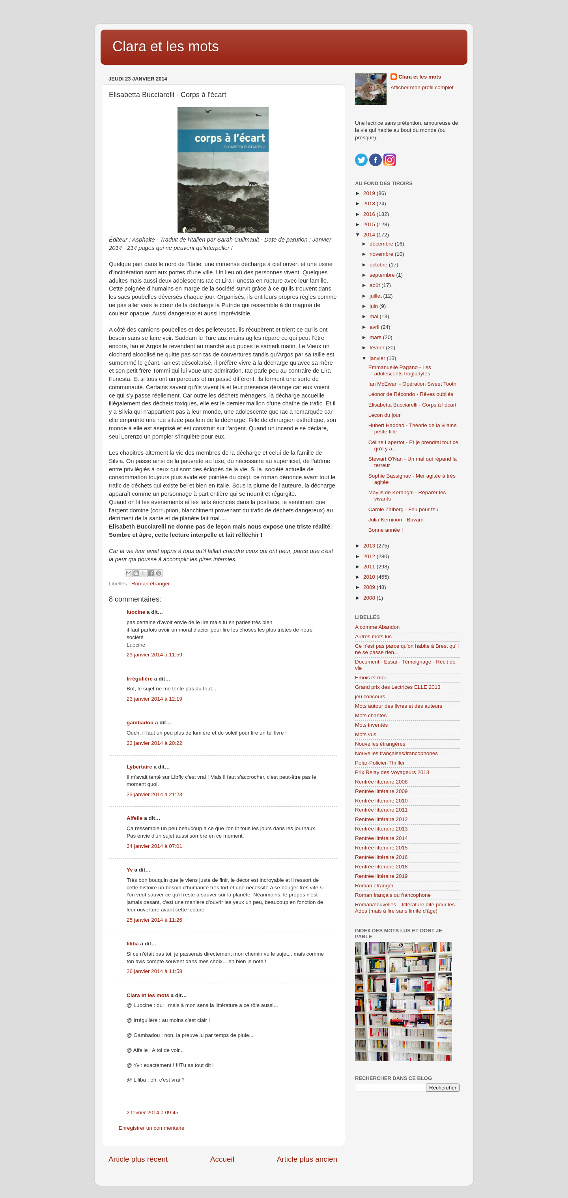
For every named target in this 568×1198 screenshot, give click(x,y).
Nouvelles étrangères (380, 744)
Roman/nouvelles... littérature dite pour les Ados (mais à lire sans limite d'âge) (405, 908)
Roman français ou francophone (393, 895)
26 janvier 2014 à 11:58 (154, 971)
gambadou (140, 723)
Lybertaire (139, 767)
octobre (379, 265)
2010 (370, 577)
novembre (382, 254)
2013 (370, 546)
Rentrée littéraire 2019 (381, 876)
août (375, 285)
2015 (370, 224)
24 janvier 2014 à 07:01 (154, 846)
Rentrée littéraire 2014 (381, 838)
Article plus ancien (307, 1159)
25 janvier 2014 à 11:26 (154, 920)
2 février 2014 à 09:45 (152, 1113)
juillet (376, 296)
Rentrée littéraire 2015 (381, 848)
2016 (370, 214)
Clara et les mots (165, 46)
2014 (370, 235)
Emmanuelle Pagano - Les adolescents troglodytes (399, 370)
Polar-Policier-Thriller (380, 763)
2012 (370, 556)
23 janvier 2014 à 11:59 (154, 655)
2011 (370, 567)
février (378, 348)
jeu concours (370, 696)
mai (375, 316)
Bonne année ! (385, 530)
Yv (130, 870)
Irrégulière (140, 679)
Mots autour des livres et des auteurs (398, 706)
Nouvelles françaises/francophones (396, 753)
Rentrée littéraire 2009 (381, 791)
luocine (136, 612)
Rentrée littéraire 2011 (381, 810)
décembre (382, 244)
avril (375, 327)
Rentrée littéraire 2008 (381, 782)
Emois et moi (370, 678)
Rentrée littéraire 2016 (381, 857)
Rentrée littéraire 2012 (381, 819)
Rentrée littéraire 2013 (381, 829)
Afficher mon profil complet (422, 87)
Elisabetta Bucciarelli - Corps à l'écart (412, 405)
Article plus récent (138, 1159)
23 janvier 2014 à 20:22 (154, 743)
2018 (370, 203)
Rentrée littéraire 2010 (381, 801)
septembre (383, 275)
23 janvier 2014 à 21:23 (154, 794)
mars (376, 337)
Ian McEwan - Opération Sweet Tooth (412, 384)
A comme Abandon (377, 627)
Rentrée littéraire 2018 (381, 867)
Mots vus (365, 734)
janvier (378, 358)
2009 (370, 587)
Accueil (222, 1159)
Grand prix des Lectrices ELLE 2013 (398, 687)
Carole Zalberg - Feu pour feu (403, 509)
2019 (370, 193)
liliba (133, 944)
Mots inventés (371, 725)
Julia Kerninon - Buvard (396, 520)
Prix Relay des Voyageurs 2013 (392, 772)
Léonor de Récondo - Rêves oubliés (410, 394)
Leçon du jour (384, 415)
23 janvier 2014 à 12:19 (154, 699)
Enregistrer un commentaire (152, 1128)
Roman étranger (150, 584)
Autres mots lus (373, 636)
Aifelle (135, 818)
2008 (370, 598)
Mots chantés (371, 715)
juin (374, 306)
